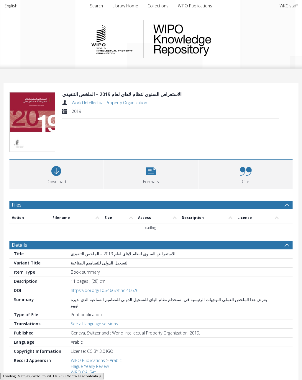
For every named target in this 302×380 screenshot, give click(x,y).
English (10, 6)
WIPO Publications (195, 6)
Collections (157, 6)
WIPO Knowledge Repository (206, 39)
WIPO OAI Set (83, 372)
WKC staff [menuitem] (289, 6)
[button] (151, 174)
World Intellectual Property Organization (109, 102)
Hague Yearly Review (90, 366)
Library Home (125, 6)
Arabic (116, 360)
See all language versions (94, 324)
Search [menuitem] (96, 6)
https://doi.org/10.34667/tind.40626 (104, 290)
